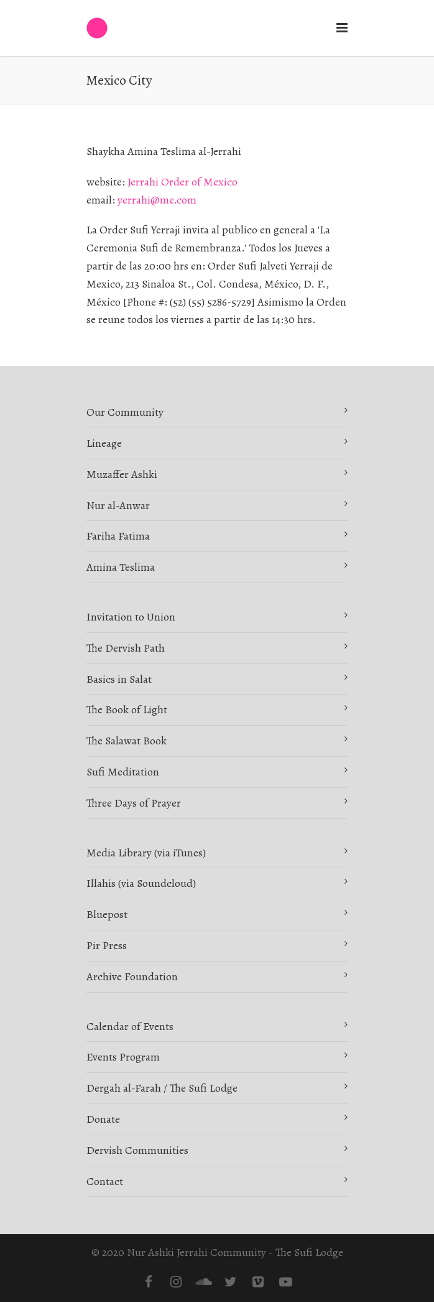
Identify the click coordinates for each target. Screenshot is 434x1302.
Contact (104, 1181)
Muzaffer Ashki (121, 474)
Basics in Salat (119, 679)
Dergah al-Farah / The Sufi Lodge (162, 1087)
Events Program (123, 1056)
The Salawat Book (126, 740)
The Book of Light (126, 709)
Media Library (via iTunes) (146, 852)
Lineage (104, 443)
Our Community (125, 412)
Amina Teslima (120, 567)
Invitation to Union (130, 616)
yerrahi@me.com (157, 199)
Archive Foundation (132, 976)
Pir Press (106, 945)
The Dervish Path (125, 647)
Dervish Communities (137, 1150)
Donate (103, 1119)
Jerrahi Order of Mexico (182, 181)
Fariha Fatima (118, 535)
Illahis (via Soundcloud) (141, 883)
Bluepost (106, 914)
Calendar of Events (129, 1026)
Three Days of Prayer (133, 802)
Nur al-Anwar (118, 505)
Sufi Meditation (122, 771)
